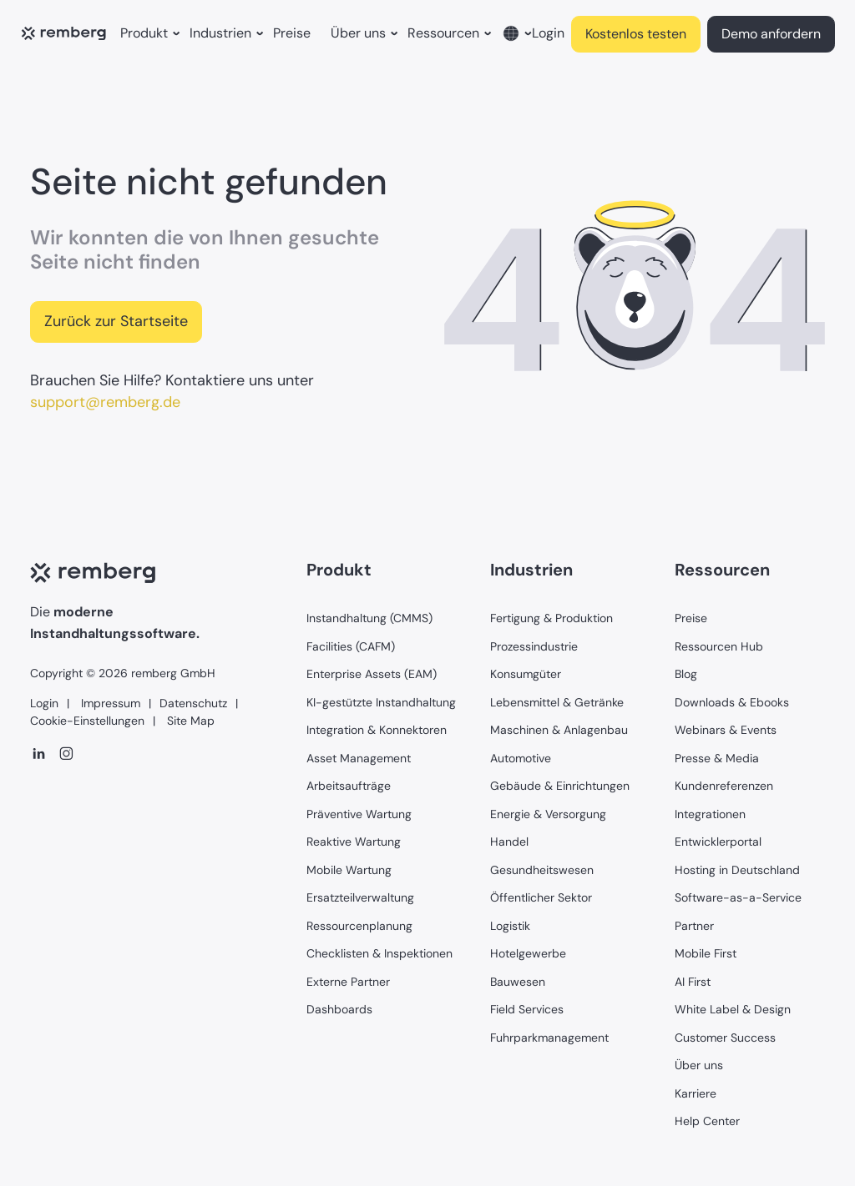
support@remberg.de (105, 402)
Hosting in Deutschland (737, 869)
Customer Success (725, 1037)
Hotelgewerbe (528, 953)
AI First (693, 981)
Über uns (699, 1065)
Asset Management (358, 758)
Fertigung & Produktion (551, 618)
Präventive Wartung (359, 814)
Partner (694, 925)
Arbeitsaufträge (348, 785)
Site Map (189, 720)
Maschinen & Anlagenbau (559, 729)
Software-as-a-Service (738, 897)
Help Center (707, 1120)
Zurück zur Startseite (116, 321)
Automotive (520, 758)
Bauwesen (517, 981)
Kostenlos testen (635, 34)
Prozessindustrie (534, 646)
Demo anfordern (771, 34)
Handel (509, 841)
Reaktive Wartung (353, 841)
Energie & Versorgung (548, 814)
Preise (292, 33)
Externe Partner (348, 981)
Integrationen (710, 814)
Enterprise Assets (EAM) (371, 673)
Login (548, 33)
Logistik (510, 925)
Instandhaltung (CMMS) (369, 618)
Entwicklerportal (718, 841)
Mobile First (705, 953)
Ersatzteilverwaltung (360, 897)
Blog (686, 673)
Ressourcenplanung (359, 925)
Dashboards (339, 1009)
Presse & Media (717, 758)
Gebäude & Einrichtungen (560, 785)
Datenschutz (193, 703)
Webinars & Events (726, 729)
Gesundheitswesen (542, 869)
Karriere (695, 1093)
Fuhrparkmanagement (549, 1037)
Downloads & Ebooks (732, 702)
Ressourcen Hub (719, 646)
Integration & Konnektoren (376, 729)
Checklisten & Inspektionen (379, 953)
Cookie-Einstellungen (87, 720)
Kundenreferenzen (724, 785)
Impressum (109, 703)
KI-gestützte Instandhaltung (381, 702)
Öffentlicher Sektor (541, 897)
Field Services (527, 1009)
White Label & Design (733, 1009)
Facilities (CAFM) (350, 646)
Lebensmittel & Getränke (557, 702)
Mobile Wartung (349, 869)
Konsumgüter (525, 673)
